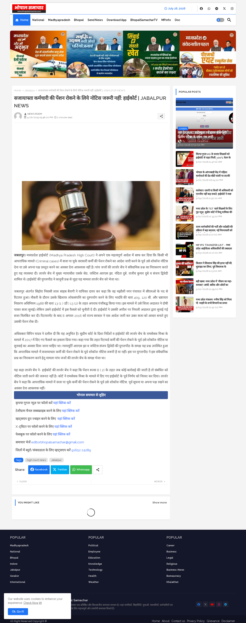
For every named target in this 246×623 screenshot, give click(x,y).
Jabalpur (29, 90)
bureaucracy (173, 576)
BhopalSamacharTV (143, 20)
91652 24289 (81, 450)
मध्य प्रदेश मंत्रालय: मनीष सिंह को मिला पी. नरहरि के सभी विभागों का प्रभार (214, 301)
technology (95, 569)
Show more (159, 502)
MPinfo (166, 20)
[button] (220, 20)
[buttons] (201, 9)
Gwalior (14, 576)
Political (93, 545)
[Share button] (97, 469)
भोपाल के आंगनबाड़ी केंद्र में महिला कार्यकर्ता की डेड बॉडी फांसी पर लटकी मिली (213, 176)
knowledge (95, 564)
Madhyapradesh (59, 20)
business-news (175, 569)
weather (93, 582)
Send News (95, 20)
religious (171, 564)
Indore (14, 564)
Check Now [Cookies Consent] (30, 602)
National (38, 20)
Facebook (41, 469)
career (170, 545)
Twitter (62, 469)
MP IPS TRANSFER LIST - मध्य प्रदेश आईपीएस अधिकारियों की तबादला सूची (214, 249)
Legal (169, 557)
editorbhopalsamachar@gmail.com (57, 442)
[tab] (21, 19)
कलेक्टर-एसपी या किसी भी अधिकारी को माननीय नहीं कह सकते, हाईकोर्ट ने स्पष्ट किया (214, 194)
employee (94, 551)
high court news (36, 460)
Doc (177, 20)
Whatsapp (83, 469)
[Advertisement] (91, 153)
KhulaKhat (172, 582)
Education (94, 557)
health (92, 576)
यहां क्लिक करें (62, 403)
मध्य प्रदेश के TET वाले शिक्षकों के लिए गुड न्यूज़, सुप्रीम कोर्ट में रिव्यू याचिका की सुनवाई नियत (214, 212)
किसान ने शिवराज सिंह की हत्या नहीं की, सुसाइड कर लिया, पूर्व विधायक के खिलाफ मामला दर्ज (214, 267)
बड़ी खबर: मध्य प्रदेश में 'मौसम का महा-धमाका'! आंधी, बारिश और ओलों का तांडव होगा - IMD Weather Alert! (214, 285)
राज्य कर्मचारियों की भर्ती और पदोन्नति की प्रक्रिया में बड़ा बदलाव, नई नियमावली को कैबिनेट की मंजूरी (214, 230)
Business (171, 551)
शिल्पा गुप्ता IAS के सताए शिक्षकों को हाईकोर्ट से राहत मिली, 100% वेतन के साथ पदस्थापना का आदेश (213, 158)
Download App (116, 20)
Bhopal (79, 20)
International (17, 582)
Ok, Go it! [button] (18, 611)
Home (24, 20)
